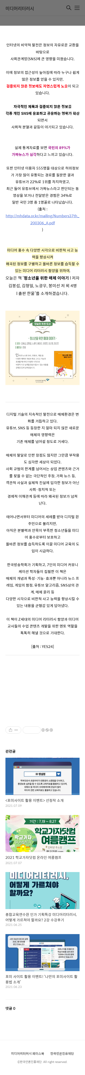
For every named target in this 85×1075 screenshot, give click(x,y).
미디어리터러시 (19, 8)
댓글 (10, 1008)
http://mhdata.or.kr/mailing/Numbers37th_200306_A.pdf (42, 219)
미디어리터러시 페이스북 (27, 1053)
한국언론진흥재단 (62, 1053)
